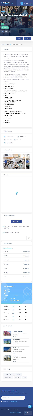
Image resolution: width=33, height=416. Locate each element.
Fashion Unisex (8, 374)
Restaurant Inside (9, 143)
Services (17, 377)
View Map (16, 221)
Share (27, 38)
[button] (27, 161)
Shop (24, 377)
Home (2, 44)
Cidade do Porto (17, 356)
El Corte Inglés (16, 339)
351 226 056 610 (15, 232)
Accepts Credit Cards (9, 137)
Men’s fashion (8, 377)
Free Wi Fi (17, 140)
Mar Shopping (16, 347)
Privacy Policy (13, 401)
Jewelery (18, 374)
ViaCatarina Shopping (18, 331)
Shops (7, 44)
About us (19, 412)
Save (19, 38)
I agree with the (9, 401)
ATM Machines (21, 137)
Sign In (26, 3)
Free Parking (8, 140)
